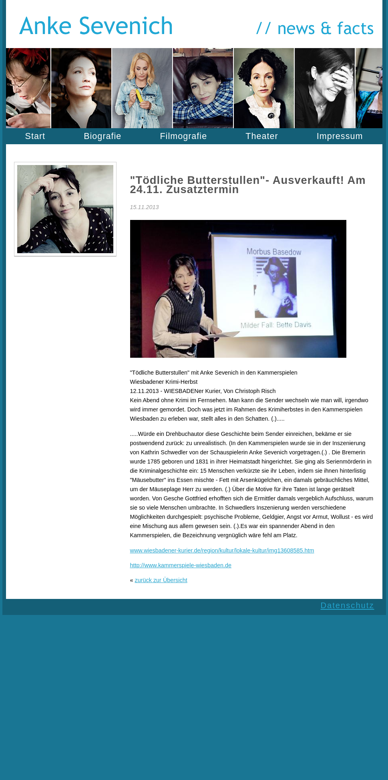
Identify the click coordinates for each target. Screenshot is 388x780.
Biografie (102, 136)
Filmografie (183, 136)
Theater (261, 136)
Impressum (340, 136)
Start (35, 136)
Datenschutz (347, 605)
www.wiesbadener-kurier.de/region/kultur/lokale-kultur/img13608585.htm (222, 550)
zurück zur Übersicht (161, 580)
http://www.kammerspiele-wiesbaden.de (181, 565)
